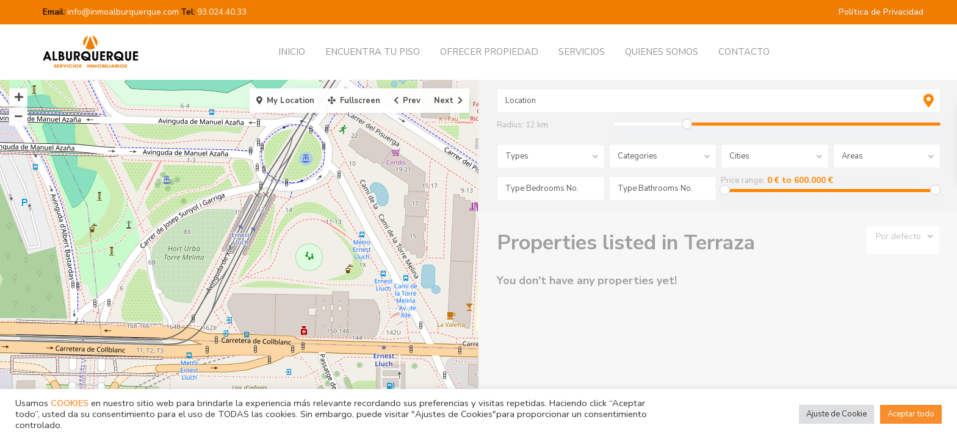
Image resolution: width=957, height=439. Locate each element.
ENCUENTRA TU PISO (372, 52)
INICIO (291, 52)
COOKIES (69, 403)
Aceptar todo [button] (910, 414)
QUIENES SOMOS (661, 52)
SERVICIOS (581, 52)
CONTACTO (744, 52)
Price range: (743, 180)
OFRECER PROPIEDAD (489, 52)
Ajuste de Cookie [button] (836, 414)
